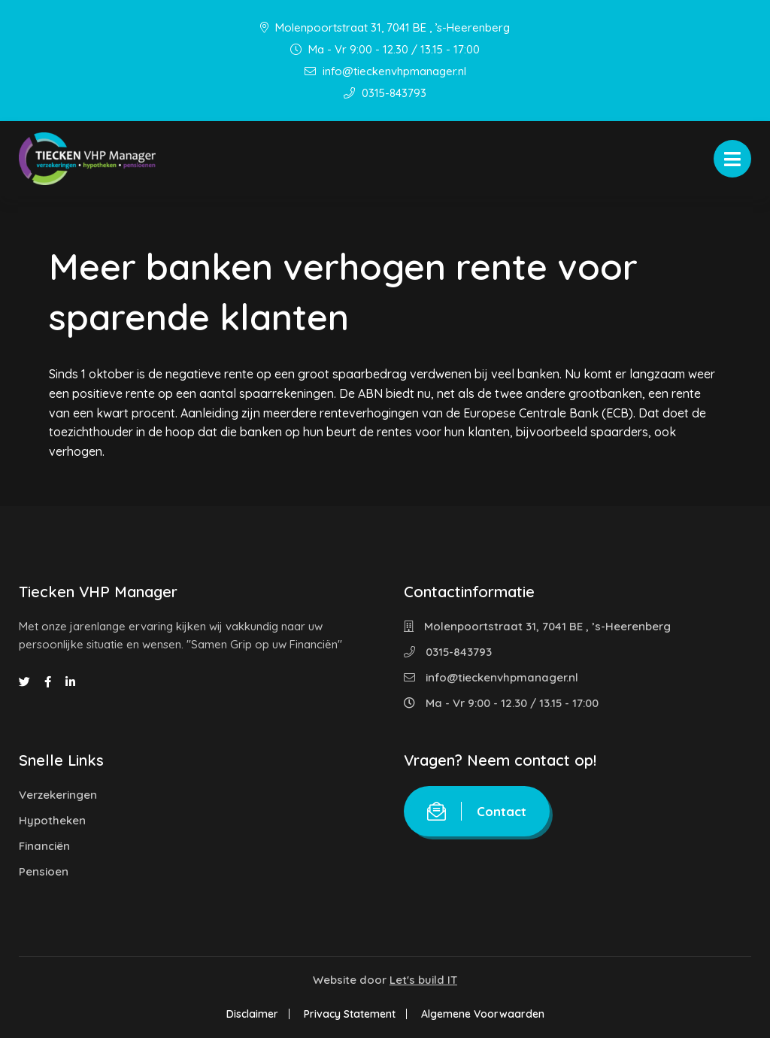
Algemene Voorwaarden (482, 1014)
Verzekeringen (58, 795)
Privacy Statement (350, 1014)
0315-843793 (385, 93)
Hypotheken (52, 820)
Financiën (44, 846)
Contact (476, 811)
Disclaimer (252, 1014)
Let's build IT (423, 980)
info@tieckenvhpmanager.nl (385, 71)
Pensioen (43, 871)
